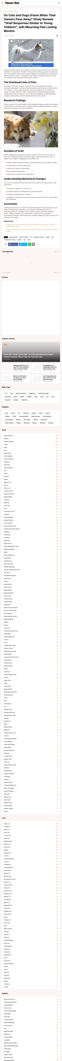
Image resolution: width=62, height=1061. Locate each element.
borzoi (31, 642)
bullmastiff (31, 730)
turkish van (31, 908)
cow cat (31, 856)
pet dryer (42, 423)
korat (31, 926)
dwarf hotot (31, 1017)
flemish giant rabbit (31, 1022)
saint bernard (31, 558)
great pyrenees (31, 599)
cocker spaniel (31, 523)
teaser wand (9, 419)
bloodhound (31, 721)
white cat (31, 838)
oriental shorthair (31, 940)
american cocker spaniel (31, 607)
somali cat (31, 943)
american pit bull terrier (31, 610)
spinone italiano (31, 805)
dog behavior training (10, 239)
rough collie (31, 680)
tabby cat (31, 824)
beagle (31, 479)
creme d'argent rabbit (31, 1011)
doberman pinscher (31, 494)
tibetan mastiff (31, 602)
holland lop (31, 1034)
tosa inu (31, 639)
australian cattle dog (31, 712)
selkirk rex (31, 978)
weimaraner (31, 604)
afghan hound (31, 543)
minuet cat (31, 902)
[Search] (58, 2)
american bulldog (31, 520)
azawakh (31, 718)
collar (14, 416)
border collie (31, 453)
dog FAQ (19, 239)
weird (15, 396)
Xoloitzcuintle (31, 704)
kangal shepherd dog (31, 765)
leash (40, 413)
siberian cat (31, 896)
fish (53, 396)
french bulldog (31, 456)
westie (31, 811)
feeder (34, 413)
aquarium (7, 400)
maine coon (31, 844)
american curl (31, 914)
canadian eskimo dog (31, 733)
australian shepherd (31, 549)
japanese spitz (31, 666)
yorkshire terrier (31, 491)
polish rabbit (31, 1049)
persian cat (31, 847)
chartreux (31, 931)
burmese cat (31, 920)
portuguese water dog (31, 785)
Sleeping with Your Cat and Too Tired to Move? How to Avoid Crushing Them (21, 367)
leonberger (31, 776)
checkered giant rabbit (31, 1002)
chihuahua (31, 462)
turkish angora (31, 946)
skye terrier (31, 800)
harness (18, 419)
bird (42, 396)
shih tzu (31, 485)
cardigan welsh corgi (31, 645)
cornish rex (31, 952)
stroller (36, 419)
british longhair (31, 928)
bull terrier (31, 572)
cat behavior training (38, 237)
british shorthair (31, 841)
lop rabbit (31, 1040)
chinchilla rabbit (31, 1005)
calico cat (31, 832)
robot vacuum (9, 423)
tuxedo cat (31, 835)
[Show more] (37, 244)
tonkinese (31, 984)
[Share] (56, 35)
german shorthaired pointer (31, 657)
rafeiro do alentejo (31, 788)
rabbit (22, 396)
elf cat (31, 958)
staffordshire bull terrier (31, 692)
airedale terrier (31, 709)
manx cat (31, 937)
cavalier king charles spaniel (31, 529)
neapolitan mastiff (31, 619)
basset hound (31, 587)
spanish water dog (31, 637)
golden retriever (31, 436)
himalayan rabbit (31, 1031)
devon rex (31, 923)
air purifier (44, 419)
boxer (31, 508)
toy (19, 413)
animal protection (13, 11)
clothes (7, 416)
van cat (31, 987)
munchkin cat (31, 876)
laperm (31, 966)
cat (30, 237)
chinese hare (31, 1008)
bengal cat (31, 873)
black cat (31, 829)
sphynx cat (31, 882)
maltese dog (31, 482)
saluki (31, 683)
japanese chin (31, 759)
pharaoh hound (31, 782)
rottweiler (31, 514)
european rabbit (31, 1019)
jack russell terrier (31, 511)
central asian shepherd (31, 738)
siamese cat (31, 853)
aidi (31, 706)
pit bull (31, 473)
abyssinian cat (31, 891)
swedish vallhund (31, 808)
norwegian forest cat (31, 879)
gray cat (31, 861)
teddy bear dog (31, 695)
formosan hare (31, 1025)
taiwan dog (31, 535)
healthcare (32, 393)
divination (24, 400)
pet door (50, 423)
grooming (8, 396)
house (13, 413)
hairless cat (31, 888)
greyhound (31, 540)
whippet (31, 622)
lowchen (31, 779)
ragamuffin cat (31, 905)
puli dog (31, 677)
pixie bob (31, 972)
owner (29, 239)
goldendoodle (31, 660)
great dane (31, 537)
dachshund (31, 465)
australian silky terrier (31, 715)
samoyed (31, 476)
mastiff (31, 552)
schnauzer (31, 500)
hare (31, 1028)
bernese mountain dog (31, 526)
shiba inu (31, 438)
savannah (31, 975)
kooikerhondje (31, 771)
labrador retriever (31, 441)
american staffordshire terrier (31, 570)
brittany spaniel (31, 727)
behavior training (24, 237)
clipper (19, 423)
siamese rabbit (31, 1054)
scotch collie (31, 686)
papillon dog (31, 578)
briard (31, 724)
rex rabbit (31, 1052)
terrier (31, 698)
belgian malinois (31, 590)
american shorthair (31, 859)
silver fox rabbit (31, 1057)
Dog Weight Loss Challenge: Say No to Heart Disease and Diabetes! (50, 367)
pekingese (31, 532)
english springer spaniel (31, 616)
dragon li (31, 934)
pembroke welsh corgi (31, 674)
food (6, 413)
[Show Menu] (2, 2)
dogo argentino (31, 613)
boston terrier (31, 596)
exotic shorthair (31, 885)
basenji (31, 625)
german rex (31, 961)
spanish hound (31, 803)
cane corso (31, 628)
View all (56, 251)
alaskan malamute (31, 517)
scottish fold (31, 864)
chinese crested (31, 648)
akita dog (31, 503)
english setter (31, 747)
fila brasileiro (31, 634)
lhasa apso (31, 671)
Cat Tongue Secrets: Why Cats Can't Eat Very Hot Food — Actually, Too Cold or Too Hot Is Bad (50, 378)
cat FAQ (47, 237)
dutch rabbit (31, 1014)
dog (52, 237)
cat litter (25, 413)
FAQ (24, 239)
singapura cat (31, 911)
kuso (36, 396)
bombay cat (31, 949)
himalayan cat (31, 894)
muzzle (35, 423)
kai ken (31, 669)
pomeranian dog (31, 468)
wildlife (29, 396)
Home (5, 11)
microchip (26, 423)
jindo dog (31, 762)
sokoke (31, 981)
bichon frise (31, 488)
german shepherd (31, 459)
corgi (31, 450)
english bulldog (31, 497)
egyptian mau (31, 955)
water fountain (35, 416)
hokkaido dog (31, 663)
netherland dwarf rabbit (31, 1043)
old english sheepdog (31, 575)
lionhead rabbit (31, 1037)
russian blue (31, 870)
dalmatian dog (31, 561)
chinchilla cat (31, 899)
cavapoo (31, 736)
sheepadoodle (31, 689)
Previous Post (6, 272)
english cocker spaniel (31, 651)
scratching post (23, 416)
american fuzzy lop (31, 999)
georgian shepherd (31, 750)
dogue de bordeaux (31, 744)
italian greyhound (31, 564)
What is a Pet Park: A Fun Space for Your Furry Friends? (20, 377)
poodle (31, 444)
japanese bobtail (31, 963)
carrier (47, 413)
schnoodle (31, 794)
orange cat (31, 827)
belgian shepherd (31, 593)
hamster (16, 400)
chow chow (31, 505)
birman (31, 917)
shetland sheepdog (31, 567)
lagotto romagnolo (31, 773)
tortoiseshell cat (31, 867)
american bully (31, 584)
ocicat (31, 969)
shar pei (31, 581)
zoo (47, 396)
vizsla (31, 701)
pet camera (27, 419)
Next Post (56, 272)
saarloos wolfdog (31, 791)
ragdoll (31, 850)
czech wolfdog (31, 741)
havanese (31, 753)
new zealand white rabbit (31, 1046)
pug (31, 470)
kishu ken (31, 768)
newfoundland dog (31, 555)
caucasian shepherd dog (31, 631)
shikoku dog (31, 797)
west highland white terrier (31, 546)
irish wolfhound (31, 756)
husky (31, 447)
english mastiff (31, 654)
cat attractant (47, 416)
